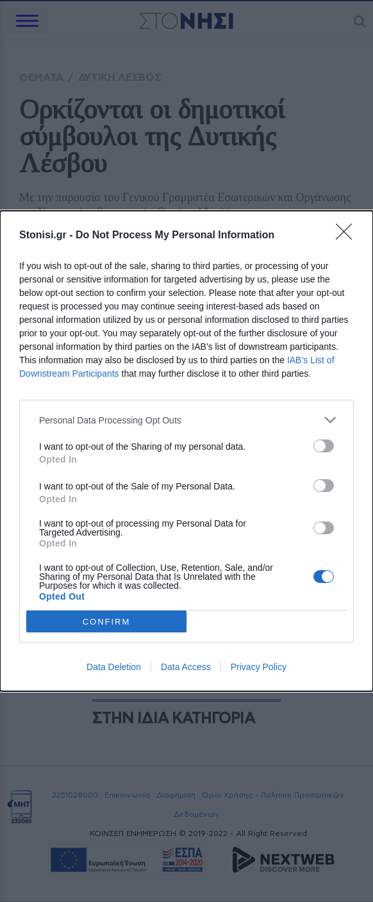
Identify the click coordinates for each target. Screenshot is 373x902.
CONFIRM (107, 622)
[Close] (348, 236)
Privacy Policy (258, 667)
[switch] (323, 445)
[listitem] (186, 420)
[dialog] (186, 451)
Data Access (186, 667)
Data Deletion (114, 667)
